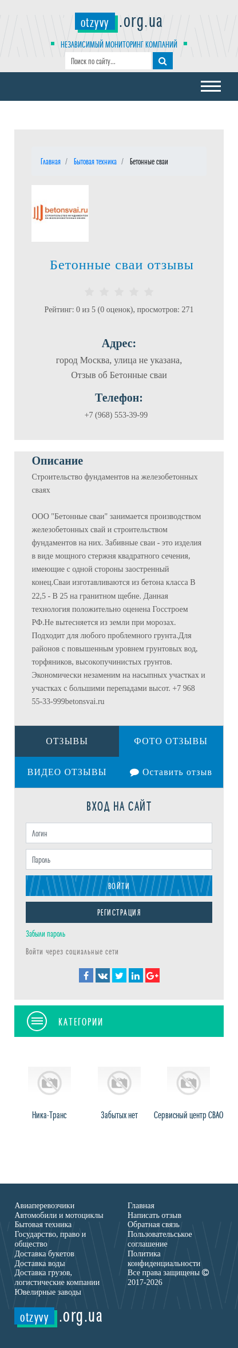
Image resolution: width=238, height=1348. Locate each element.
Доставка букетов (44, 1254)
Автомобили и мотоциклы (58, 1215)
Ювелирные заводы (47, 1292)
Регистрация (119, 912)
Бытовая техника (43, 1225)
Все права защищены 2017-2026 (168, 1278)
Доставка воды (39, 1263)
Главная (141, 1206)
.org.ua (119, 19)
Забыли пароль (45, 933)
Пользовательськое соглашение (160, 1240)
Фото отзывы (170, 741)
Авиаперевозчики (44, 1206)
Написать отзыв (154, 1215)
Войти (119, 886)
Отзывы (67, 741)
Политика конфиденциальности (164, 1259)
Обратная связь (154, 1225)
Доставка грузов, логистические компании (57, 1278)
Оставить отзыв (171, 772)
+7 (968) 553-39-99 (116, 415)
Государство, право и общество (50, 1240)
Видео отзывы (67, 772)
